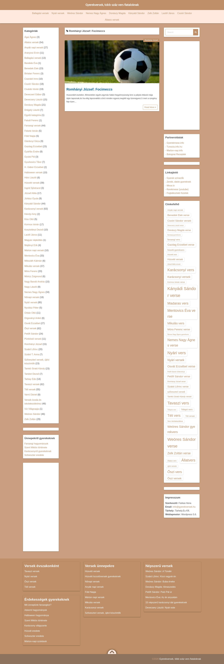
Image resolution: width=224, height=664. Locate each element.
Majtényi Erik (31, 245)
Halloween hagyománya (36, 615)
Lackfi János (168, 13)
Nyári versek (58, 13)
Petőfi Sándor (31, 334)
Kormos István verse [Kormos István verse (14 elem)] (176, 282)
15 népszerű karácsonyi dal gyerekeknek (166, 602)
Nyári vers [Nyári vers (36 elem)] (176, 353)
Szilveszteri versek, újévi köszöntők (103, 613)
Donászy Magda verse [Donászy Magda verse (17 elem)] (179, 230)
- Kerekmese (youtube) (177, 189)
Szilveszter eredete (34, 455)
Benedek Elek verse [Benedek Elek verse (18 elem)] (178, 215)
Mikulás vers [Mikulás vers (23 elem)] (175, 323)
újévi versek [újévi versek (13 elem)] (172, 466)
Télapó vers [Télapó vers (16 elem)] (186, 409)
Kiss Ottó (29, 219)
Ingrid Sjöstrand (32, 188)
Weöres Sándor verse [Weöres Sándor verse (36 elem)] (181, 442)
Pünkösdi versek (32, 339)
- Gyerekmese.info (174, 143)
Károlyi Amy (30, 214)
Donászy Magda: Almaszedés (160, 587)
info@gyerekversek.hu (184, 507)
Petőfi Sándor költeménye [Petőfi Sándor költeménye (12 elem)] (176, 372)
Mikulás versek (32, 266)
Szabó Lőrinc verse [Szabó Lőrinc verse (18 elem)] (178, 386)
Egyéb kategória (32, 115)
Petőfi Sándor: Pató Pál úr (158, 592)
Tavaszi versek (31, 384)
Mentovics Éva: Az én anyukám (161, 597)
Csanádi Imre (31, 79)
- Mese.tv (170, 185)
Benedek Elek (31, 68)
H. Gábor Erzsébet (33, 167)
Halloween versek (33, 172)
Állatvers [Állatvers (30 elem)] (188, 460)
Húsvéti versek (31, 183)
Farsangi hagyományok (36, 443)
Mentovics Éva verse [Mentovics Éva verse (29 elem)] (181, 313)
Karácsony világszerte (35, 625)
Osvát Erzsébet (32, 323)
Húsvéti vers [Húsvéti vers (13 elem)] (172, 255)
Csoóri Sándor (184, 13)
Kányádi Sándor (136, 13)
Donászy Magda (117, 13)
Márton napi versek (34, 250)
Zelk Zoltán (153, 13)
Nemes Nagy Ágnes (96, 13)
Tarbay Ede (30, 379)
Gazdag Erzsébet (33, 146)
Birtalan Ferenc (32, 73)
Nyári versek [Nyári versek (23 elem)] (175, 360)
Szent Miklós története (35, 447)
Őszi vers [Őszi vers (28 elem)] (174, 472)
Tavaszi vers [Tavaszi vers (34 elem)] (178, 403)
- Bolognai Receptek (175, 154)
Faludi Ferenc (31, 120)
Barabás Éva (31, 63)
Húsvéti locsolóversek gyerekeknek (103, 576)
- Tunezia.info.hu (173, 147)
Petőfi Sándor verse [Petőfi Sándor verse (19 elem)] (178, 376)
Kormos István (31, 224)
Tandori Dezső (31, 374)
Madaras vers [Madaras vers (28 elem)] (177, 303)
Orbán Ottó (30, 313)
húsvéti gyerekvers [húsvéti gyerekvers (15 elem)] (175, 250)
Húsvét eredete (32, 631)
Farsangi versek (32, 125)
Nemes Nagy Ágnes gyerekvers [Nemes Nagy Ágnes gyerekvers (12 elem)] (178, 334)
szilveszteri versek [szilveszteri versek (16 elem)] (176, 392)
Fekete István (31, 131)
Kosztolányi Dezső (33, 229)
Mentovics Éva (31, 255)
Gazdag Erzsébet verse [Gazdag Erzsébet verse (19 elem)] (180, 244)
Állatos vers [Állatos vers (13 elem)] (171, 461)
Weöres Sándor (75, 13)
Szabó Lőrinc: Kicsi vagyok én (160, 576)
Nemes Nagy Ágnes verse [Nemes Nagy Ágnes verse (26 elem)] (181, 342)
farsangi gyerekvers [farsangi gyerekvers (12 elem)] (174, 235)
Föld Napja (29, 136)
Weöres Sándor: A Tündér (158, 571)
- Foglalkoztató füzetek (176, 193)
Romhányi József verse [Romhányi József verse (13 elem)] (176, 382)
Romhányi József (151, 40)
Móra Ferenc (30, 271)
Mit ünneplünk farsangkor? (37, 605)
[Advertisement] (40, 507)
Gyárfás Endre (31, 151)
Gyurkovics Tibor (32, 162)
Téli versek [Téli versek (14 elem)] (190, 416)
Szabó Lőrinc (31, 349)
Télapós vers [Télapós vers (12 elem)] (171, 410)
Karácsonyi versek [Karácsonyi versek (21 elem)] (178, 276)
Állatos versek (112, 20)
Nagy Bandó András (34, 281)
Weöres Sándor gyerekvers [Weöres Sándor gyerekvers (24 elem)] (181, 429)
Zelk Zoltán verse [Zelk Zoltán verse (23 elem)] (179, 453)
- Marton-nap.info (174, 150)
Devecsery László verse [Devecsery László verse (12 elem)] (175, 225)
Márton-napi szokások (35, 641)
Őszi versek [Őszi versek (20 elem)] (174, 478)
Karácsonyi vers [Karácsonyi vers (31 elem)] (180, 270)
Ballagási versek (40, 13)
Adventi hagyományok (35, 610)
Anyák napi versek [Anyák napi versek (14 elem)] (175, 210)
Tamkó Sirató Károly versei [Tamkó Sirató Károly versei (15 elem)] (179, 396)
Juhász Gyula (31, 198)
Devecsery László (33, 99)
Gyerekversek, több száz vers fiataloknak (112, 5)
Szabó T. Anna (31, 354)
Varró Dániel (30, 394)
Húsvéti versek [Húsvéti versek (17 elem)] (175, 259)
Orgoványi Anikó (32, 318)
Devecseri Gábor (33, 94)
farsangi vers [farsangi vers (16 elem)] (173, 239)
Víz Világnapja (31, 409)
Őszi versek (30, 328)
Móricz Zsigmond (33, 276)
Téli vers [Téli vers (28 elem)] (174, 415)
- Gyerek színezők (174, 178)
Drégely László (32, 110)
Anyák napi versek (33, 47)
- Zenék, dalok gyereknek (178, 182)
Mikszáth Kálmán (33, 261)
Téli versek (29, 389)
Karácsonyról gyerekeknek (37, 451)
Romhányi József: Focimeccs (89, 89)
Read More (150, 107)
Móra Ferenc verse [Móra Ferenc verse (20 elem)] (178, 329)
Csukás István (31, 89)
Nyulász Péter (31, 307)
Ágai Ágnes (30, 37)
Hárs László (30, 177)
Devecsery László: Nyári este (160, 607)
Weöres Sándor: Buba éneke (160, 581)
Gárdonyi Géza (32, 141)
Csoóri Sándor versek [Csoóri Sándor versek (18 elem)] (179, 220)
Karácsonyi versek (33, 209)
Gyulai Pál (29, 157)
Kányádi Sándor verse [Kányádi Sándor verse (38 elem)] (181, 292)
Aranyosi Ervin (31, 53)
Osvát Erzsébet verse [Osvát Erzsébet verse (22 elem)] (181, 366)
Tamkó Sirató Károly (34, 368)
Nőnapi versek (31, 297)
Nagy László (30, 287)
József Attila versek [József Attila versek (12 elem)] (173, 264)
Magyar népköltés (33, 240)
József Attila (30, 193)
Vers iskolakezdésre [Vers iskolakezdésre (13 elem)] (175, 421)
